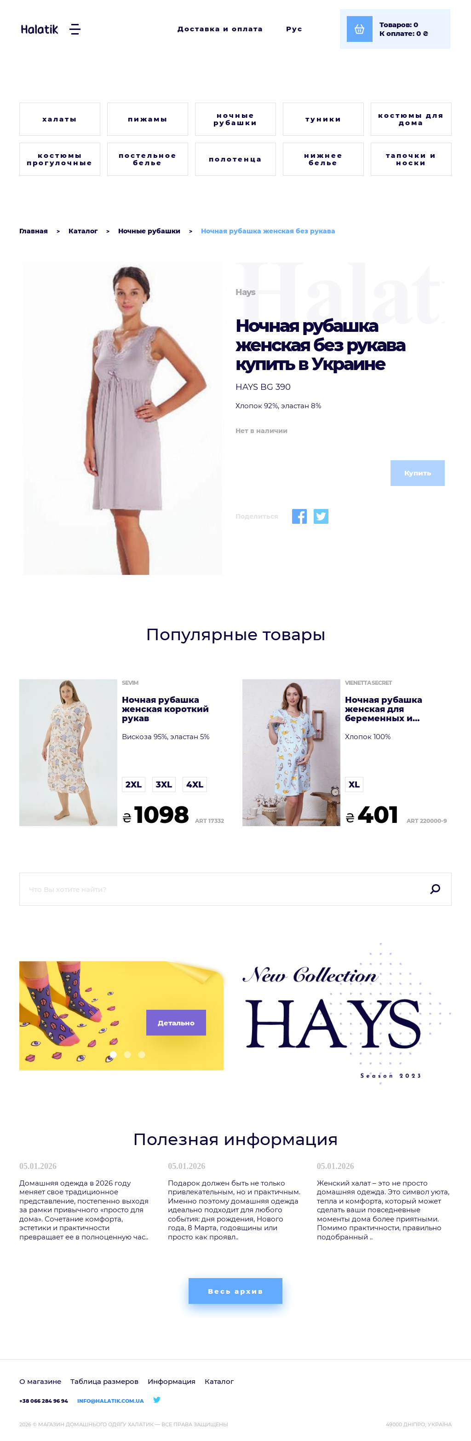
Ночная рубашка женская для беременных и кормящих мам (383, 709)
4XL (194, 785)
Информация (171, 1381)
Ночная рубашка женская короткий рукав (165, 709)
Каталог (219, 1381)
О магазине (40, 1381)
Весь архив (236, 1291)
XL (354, 785)
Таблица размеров (104, 1381)
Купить (417, 473)
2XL (134, 785)
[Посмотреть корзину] (395, 29)
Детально (176, 1023)
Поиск (435, 889)
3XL (164, 785)
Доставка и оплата (220, 28)
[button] (109, 1054)
